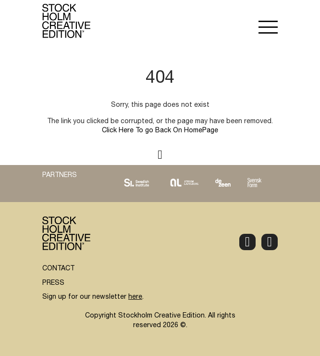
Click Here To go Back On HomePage (160, 130)
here (135, 297)
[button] (268, 28)
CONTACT (58, 269)
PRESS (53, 283)
